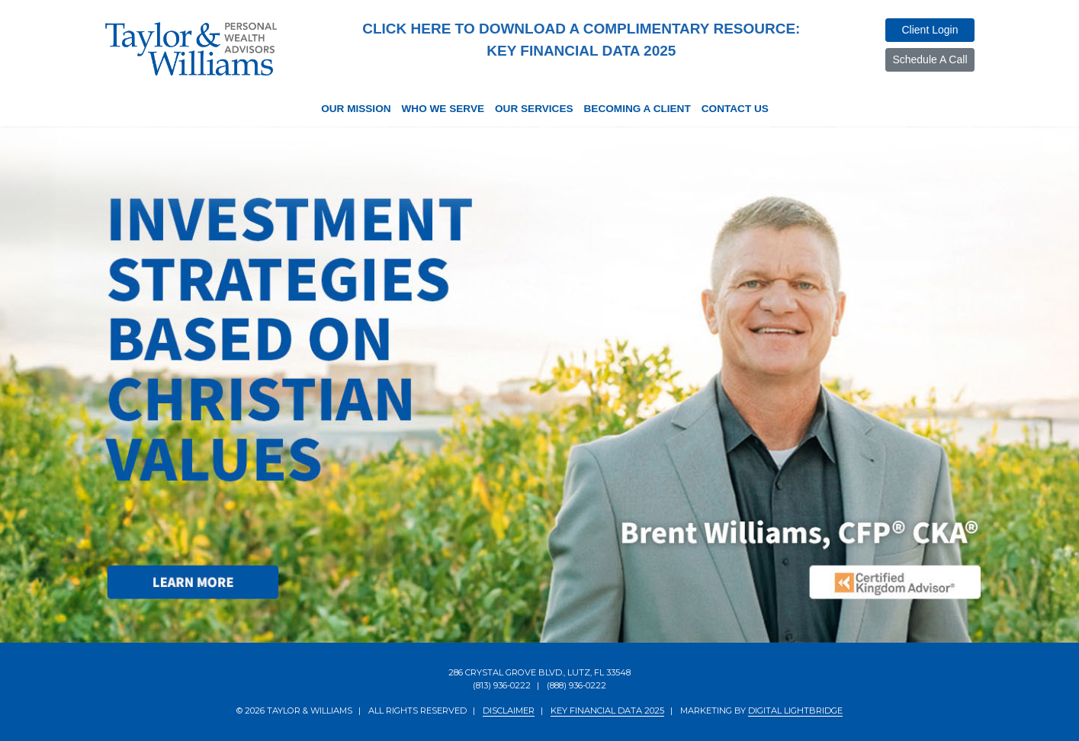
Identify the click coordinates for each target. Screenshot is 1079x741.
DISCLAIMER (509, 710)
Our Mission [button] (355, 108)
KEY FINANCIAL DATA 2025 (607, 710)
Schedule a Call (929, 59)
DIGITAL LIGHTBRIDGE (795, 710)
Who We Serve (443, 108)
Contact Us (735, 108)
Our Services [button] (534, 108)
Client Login (929, 30)
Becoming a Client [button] (637, 108)
